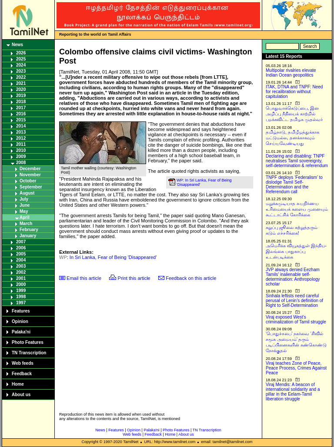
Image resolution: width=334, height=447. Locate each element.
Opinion (20, 321)
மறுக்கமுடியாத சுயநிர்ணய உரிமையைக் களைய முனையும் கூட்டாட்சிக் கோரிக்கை (297, 209)
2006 (21, 247)
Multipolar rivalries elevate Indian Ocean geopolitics (291, 72)
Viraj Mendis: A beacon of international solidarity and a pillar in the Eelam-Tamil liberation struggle (293, 391)
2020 (21, 89)
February (29, 229)
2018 (21, 101)
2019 (21, 95)
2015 (21, 120)
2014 (21, 126)
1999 (21, 290)
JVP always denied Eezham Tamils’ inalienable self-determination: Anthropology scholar (293, 276)
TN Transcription (29, 352)
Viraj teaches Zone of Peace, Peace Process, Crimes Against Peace (296, 368)
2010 (21, 150)
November (30, 174)
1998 (21, 296)
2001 (21, 278)
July (24, 199)
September (31, 187)
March (26, 223)
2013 (21, 132)
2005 (21, 254)
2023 (21, 71)
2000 (21, 284)
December (30, 168)
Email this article (84, 278)
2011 (21, 144)
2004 (21, 260)
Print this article (134, 278)
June (25, 205)
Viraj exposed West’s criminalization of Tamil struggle (296, 319)
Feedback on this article (191, 278)
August (27, 193)
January (28, 235)
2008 (21, 162)
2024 (21, 65)
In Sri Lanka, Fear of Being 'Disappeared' (113, 257)
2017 (21, 107)
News (17, 44)
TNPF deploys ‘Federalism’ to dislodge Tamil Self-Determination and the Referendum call (294, 184)
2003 (21, 266)
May (24, 211)
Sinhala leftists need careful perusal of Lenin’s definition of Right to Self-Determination (294, 300)
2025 (21, 59)
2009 (21, 156)
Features (21, 311)
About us (21, 394)
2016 (21, 113)
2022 (21, 77)
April (25, 217)
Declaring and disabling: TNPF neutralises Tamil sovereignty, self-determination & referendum (297, 161)
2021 (21, 83)
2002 (21, 272)
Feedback (22, 373)
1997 (21, 302)
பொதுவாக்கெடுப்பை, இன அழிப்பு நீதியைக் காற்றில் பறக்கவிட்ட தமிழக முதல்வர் (294, 114)
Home (18, 384)
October (28, 180)
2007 (21, 241)
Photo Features (27, 342)
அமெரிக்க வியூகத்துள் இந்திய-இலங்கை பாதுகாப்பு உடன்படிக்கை (296, 251)
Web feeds (22, 363)
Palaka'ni (21, 331)
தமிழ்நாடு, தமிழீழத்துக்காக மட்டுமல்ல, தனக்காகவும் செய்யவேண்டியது (292, 138)
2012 (21, 138)
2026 (21, 52)
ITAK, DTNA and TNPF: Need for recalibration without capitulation (294, 91)
